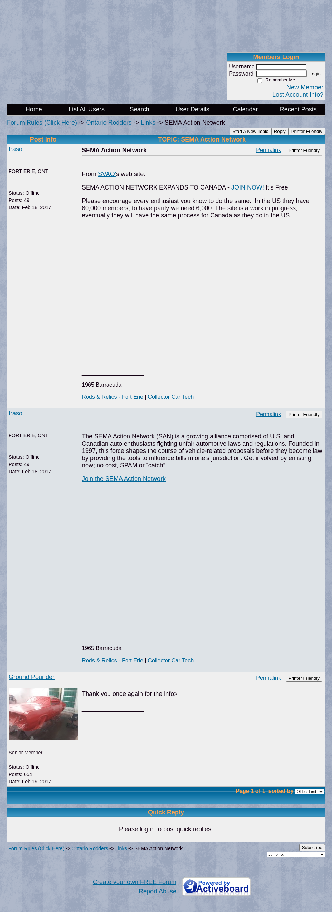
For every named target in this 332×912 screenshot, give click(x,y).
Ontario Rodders (109, 122)
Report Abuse (157, 891)
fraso (15, 149)
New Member (304, 87)
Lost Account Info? (297, 94)
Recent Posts (298, 109)
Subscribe (312, 847)
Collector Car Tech (171, 397)
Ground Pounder (32, 676)
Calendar (245, 109)
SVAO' (107, 174)
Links (148, 122)
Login (315, 73)
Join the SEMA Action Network (124, 478)
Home (34, 109)
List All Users (87, 109)
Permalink (268, 150)
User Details (192, 109)
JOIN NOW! (247, 187)
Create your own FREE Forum (134, 882)
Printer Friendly (306, 131)
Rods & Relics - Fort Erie (112, 397)
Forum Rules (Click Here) (42, 122)
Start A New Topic (250, 131)
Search (139, 109)
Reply (280, 131)
